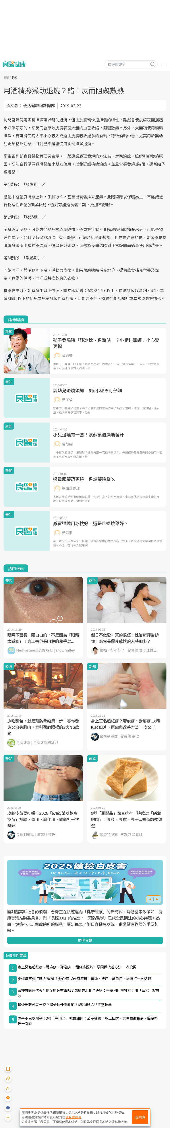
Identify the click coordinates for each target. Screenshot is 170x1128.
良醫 (6, 77)
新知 (14, 77)
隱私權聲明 (73, 1117)
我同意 (140, 1117)
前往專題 (85, 940)
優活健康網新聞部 (39, 105)
